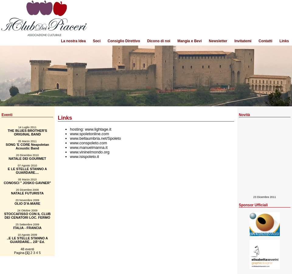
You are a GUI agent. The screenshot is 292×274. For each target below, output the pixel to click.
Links (284, 41)
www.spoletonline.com (89, 134)
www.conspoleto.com (88, 143)
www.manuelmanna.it (89, 147)
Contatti (265, 41)
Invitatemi (243, 41)
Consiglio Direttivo (124, 41)
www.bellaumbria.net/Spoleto (95, 138)
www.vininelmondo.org (89, 152)
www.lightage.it (98, 129)
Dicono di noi (158, 41)
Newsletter (218, 41)
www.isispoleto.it (84, 156)
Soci (96, 41)
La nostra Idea (73, 41)
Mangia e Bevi (189, 41)
